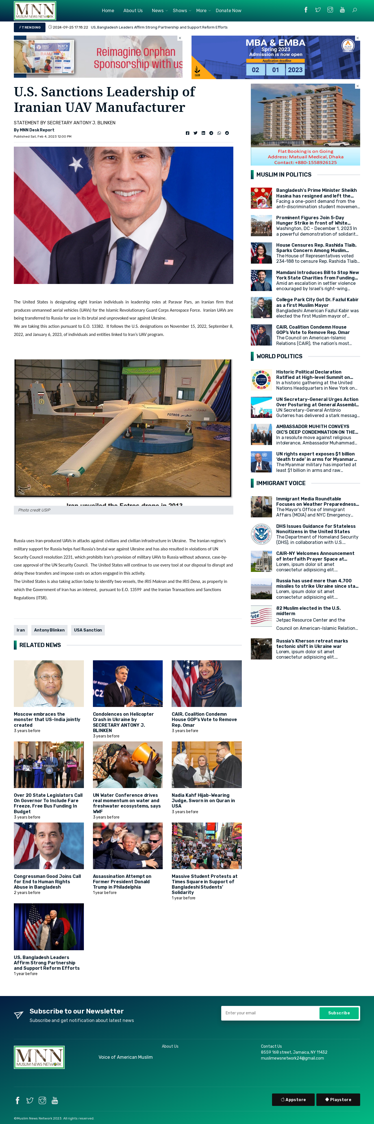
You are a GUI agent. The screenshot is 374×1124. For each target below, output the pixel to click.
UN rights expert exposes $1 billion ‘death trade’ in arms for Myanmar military (315, 459)
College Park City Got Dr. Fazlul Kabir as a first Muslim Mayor (317, 302)
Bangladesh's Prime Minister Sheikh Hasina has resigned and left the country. (316, 196)
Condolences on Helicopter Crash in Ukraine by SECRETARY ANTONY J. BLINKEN (123, 722)
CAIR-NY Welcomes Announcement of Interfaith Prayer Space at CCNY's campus (315, 559)
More (201, 10)
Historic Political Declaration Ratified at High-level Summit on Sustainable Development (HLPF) (313, 377)
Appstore (293, 1099)
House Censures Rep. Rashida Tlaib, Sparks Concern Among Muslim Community (316, 250)
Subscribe (339, 1013)
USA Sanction (88, 630)
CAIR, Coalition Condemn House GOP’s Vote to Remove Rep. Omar (204, 719)
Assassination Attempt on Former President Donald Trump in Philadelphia (122, 882)
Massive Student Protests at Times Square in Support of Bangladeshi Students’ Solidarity (205, 884)
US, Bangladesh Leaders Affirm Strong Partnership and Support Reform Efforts (159, 27)
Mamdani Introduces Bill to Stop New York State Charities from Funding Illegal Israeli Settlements (317, 278)
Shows (180, 10)
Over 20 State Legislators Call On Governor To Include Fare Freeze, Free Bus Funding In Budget (48, 803)
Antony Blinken (49, 630)
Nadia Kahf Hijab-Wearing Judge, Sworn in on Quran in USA (203, 801)
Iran (21, 630)
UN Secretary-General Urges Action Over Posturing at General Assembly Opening (317, 405)
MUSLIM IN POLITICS (284, 174)
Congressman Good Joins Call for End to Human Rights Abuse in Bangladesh (47, 882)
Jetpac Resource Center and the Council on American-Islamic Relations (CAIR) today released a (317, 628)
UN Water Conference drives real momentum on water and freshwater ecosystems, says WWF (127, 803)
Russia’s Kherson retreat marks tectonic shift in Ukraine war (312, 643)
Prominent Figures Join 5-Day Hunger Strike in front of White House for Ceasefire (311, 223)
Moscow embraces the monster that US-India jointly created (47, 719)
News (158, 10)
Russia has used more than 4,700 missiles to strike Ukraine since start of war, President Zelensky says (318, 586)
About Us (133, 10)
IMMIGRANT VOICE (281, 483)
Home (108, 10)
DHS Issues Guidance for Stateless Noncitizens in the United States (316, 529)
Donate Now (229, 10)
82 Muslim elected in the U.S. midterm (308, 611)
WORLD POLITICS (279, 356)
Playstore (338, 1099)
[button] (354, 10)
